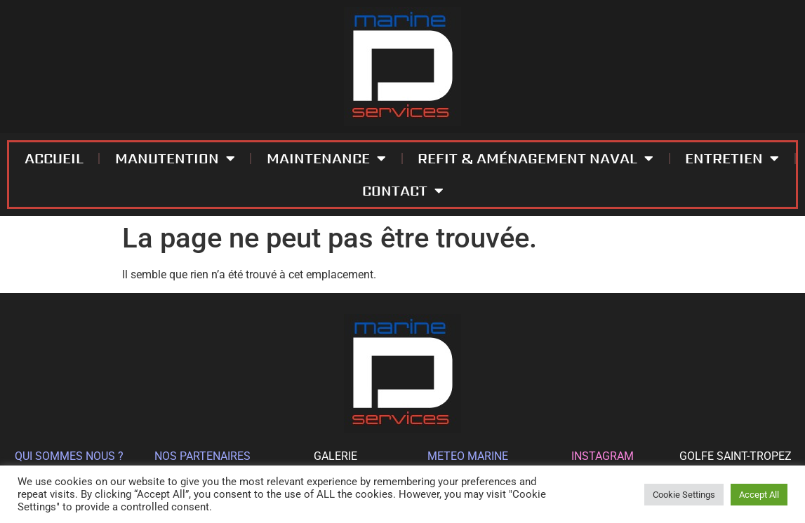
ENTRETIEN (732, 158)
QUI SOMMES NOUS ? (69, 456)
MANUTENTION (175, 158)
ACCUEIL (54, 158)
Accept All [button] (759, 494)
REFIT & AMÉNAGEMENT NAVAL (535, 158)
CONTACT (403, 191)
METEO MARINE (469, 456)
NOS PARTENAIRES (202, 456)
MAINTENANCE (326, 158)
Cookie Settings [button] (684, 494)
